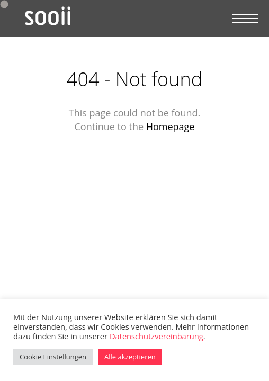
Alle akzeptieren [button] (130, 356)
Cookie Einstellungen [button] (53, 356)
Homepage (170, 126)
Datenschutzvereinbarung (156, 336)
